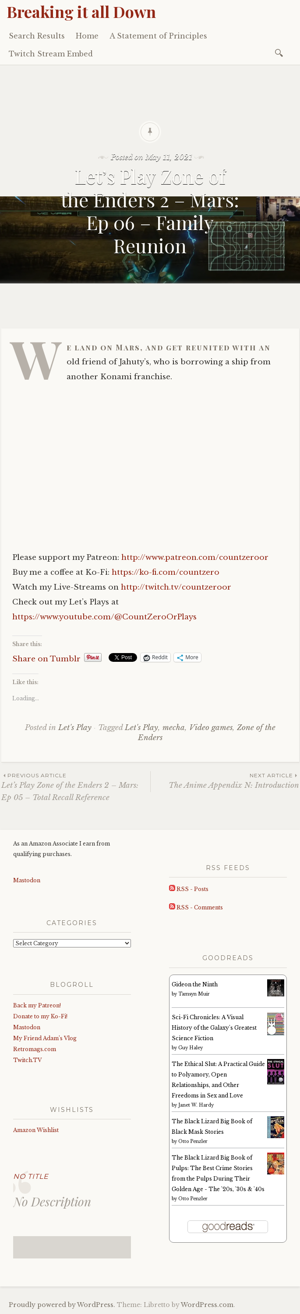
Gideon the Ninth (195, 984)
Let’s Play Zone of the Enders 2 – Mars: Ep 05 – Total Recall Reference (75, 786)
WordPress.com (207, 1305)
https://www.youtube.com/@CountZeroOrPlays (104, 617)
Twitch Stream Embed (51, 53)
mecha (173, 727)
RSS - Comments (196, 907)
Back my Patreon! (37, 1005)
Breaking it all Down (81, 11)
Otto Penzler (193, 1141)
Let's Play (75, 727)
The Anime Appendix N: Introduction (225, 780)
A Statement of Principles (158, 35)
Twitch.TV (27, 1060)
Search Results (37, 35)
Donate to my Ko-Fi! (40, 1016)
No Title (31, 1176)
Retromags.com (34, 1049)
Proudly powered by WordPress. (62, 1305)
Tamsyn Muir (194, 994)
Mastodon (26, 880)
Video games (211, 727)
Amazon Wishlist (36, 1130)
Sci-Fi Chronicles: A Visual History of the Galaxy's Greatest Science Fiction (214, 1027)
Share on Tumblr (46, 657)
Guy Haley (190, 1048)
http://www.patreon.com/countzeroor (194, 557)
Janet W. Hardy (196, 1105)
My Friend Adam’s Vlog (45, 1038)
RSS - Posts (188, 889)
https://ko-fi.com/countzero (165, 572)
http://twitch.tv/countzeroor (176, 587)
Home (87, 35)
